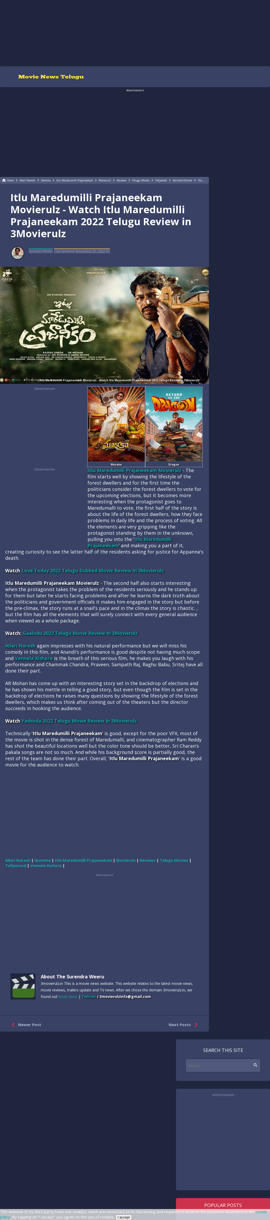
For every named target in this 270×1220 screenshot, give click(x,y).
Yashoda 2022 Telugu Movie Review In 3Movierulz (79, 721)
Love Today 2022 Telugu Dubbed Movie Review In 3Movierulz (92, 570)
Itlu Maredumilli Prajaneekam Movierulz (134, 470)
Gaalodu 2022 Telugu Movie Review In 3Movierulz (80, 633)
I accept (124, 1217)
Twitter (88, 996)
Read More (67, 996)
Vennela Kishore (34, 658)
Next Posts (184, 1025)
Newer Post (25, 1025)
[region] (135, 32)
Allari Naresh (20, 645)
